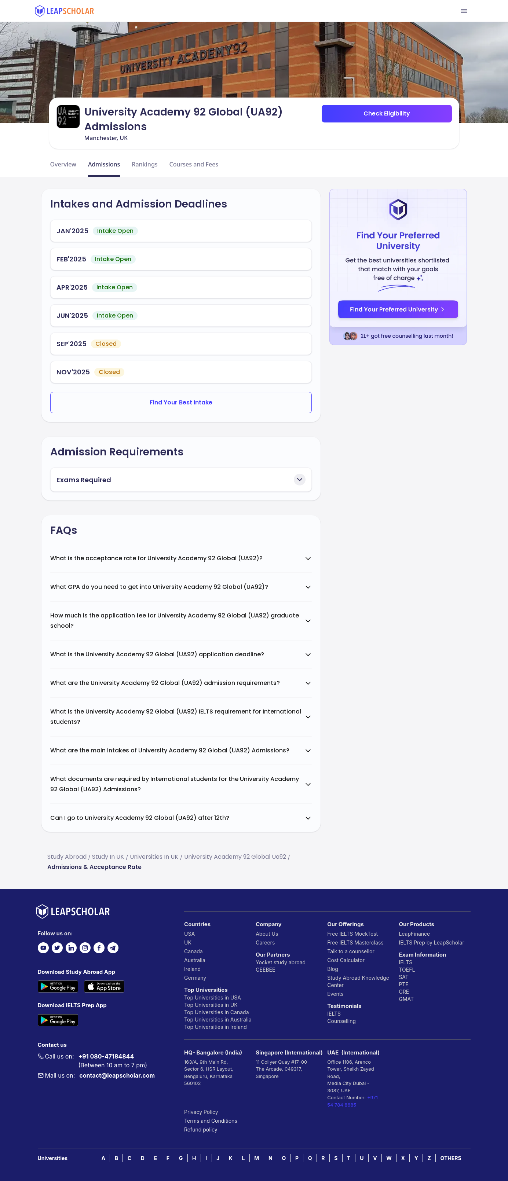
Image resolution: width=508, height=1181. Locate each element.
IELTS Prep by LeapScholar (431, 942)
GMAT (406, 999)
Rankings (144, 164)
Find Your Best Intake (181, 402)
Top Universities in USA (212, 997)
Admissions (104, 164)
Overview (63, 164)
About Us (267, 934)
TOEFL (407, 970)
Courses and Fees (194, 164)
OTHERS (451, 1158)
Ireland (192, 969)
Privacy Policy (201, 1112)
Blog (332, 969)
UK (187, 942)
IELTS (334, 1014)
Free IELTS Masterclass (355, 942)
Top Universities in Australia (217, 1019)
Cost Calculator (346, 960)
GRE (404, 992)
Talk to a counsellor (350, 951)
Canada (193, 951)
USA (189, 934)
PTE (403, 984)
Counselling (341, 1021)
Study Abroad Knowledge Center (358, 981)
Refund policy (201, 1129)
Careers (265, 942)
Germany (195, 978)
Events (335, 994)
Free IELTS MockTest (352, 934)
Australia (194, 960)
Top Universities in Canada (216, 1012)
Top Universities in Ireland (215, 1027)
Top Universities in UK (211, 1005)
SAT (404, 977)
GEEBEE (265, 970)
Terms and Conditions (210, 1121)
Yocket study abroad (281, 962)
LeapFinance (414, 934)
